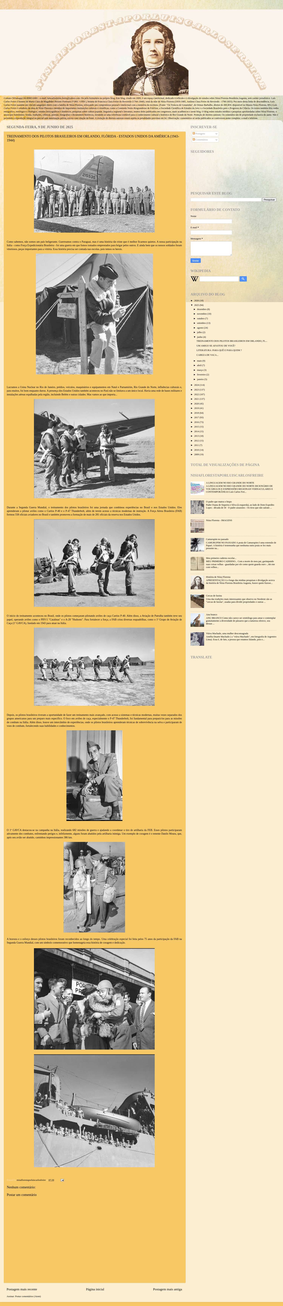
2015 (196, 426)
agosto (200, 327)
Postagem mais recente (22, 1289)
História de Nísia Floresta (218, 577)
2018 (196, 413)
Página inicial (95, 1289)
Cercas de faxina (214, 595)
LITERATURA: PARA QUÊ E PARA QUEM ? (219, 350)
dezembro (202, 309)
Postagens (199, 133)
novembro (202, 313)
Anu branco (211, 614)
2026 (196, 300)
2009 (196, 454)
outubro (201, 318)
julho (200, 332)
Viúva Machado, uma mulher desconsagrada (227, 633)
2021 (196, 399)
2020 (196, 403)
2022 (196, 394)
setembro (201, 323)
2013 (196, 436)
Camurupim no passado (217, 539)
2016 (196, 422)
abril (199, 365)
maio (199, 360)
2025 (196, 305)
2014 (196, 431)
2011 (196, 445)
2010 (196, 450)
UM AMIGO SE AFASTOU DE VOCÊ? (215, 345)
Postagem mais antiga (167, 1289)
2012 (196, 440)
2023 (196, 389)
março (200, 370)
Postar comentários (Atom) (28, 1296)
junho (200, 337)
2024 (196, 385)
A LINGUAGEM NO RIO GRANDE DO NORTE (230, 482)
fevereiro (201, 374)
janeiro (200, 379)
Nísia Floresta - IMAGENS (219, 520)
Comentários (200, 139)
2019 (196, 408)
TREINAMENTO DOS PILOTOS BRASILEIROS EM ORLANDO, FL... (231, 341)
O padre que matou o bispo (219, 501)
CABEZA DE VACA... (207, 355)
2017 (196, 417)
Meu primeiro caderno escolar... (221, 558)
